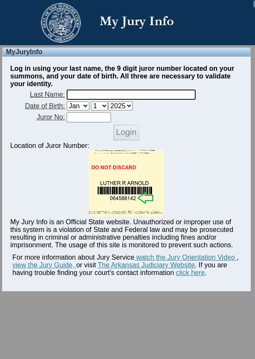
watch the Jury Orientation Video (185, 257)
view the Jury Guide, (44, 265)
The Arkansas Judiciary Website (146, 265)
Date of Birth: (45, 106)
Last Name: (47, 94)
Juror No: (51, 117)
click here (190, 272)
